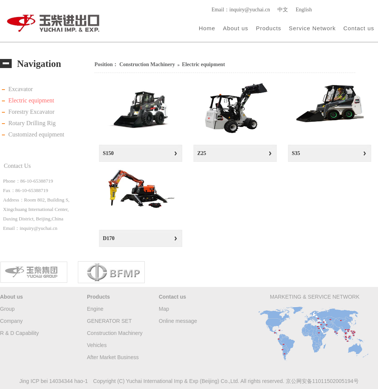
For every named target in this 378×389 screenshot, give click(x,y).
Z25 (201, 153)
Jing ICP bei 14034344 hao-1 (53, 381)
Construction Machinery (147, 64)
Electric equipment (31, 100)
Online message (178, 321)
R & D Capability (19, 333)
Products (268, 28)
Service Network (312, 28)
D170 (109, 238)
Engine (95, 309)
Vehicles (97, 345)
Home (207, 28)
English (304, 9)
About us (235, 28)
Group (7, 309)
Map (164, 309)
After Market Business (113, 357)
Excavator (20, 89)
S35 (296, 153)
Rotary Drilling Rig (32, 123)
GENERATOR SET (109, 321)
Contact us (358, 28)
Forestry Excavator (31, 111)
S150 (108, 153)
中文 (282, 9)
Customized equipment (36, 134)
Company (11, 321)
